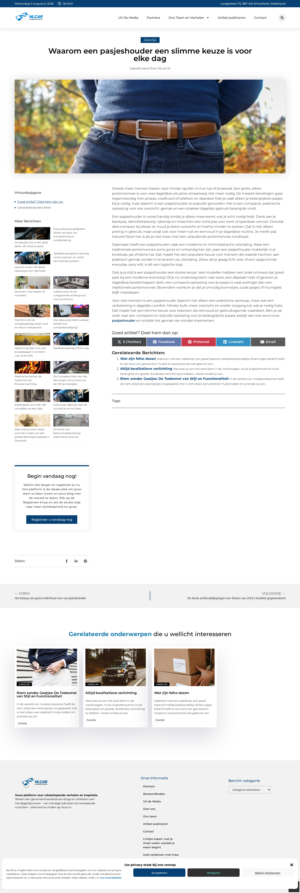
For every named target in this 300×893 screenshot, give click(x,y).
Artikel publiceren (232, 18)
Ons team (150, 816)
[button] (292, 865)
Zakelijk (150, 40)
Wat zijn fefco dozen (138, 359)
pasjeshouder (124, 321)
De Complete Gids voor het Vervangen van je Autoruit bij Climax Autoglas (70, 380)
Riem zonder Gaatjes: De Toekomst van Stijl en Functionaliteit (174, 379)
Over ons (149, 808)
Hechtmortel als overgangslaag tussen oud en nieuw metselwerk (31, 323)
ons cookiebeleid (110, 877)
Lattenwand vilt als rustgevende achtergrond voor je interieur (69, 295)
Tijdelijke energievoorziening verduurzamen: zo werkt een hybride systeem (71, 257)
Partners (153, 18)
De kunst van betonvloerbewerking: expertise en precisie (67, 433)
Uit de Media (152, 801)
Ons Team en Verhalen (189, 17)
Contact (260, 18)
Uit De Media (128, 18)
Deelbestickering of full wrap (71, 348)
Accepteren (159, 872)
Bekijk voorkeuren (267, 872)
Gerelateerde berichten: (34, 207)
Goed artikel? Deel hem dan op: (40, 202)
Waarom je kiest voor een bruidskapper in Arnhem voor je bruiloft (30, 351)
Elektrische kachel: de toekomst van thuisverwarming (28, 380)
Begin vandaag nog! (51, 476)
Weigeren (213, 872)
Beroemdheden (154, 793)
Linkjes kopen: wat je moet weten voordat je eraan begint (159, 843)
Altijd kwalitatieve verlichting (146, 369)
